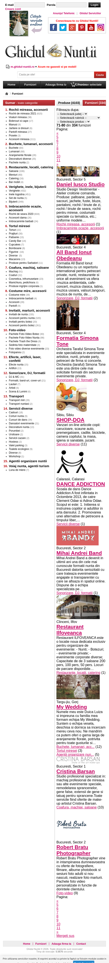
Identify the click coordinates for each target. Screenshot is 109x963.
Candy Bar (15, 240)
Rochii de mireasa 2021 (22, 113)
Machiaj (13, 271)
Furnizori (17, 93)
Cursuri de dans (18, 419)
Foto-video (64, 893)
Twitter (62, 27)
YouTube (91, 27)
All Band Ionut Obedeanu (74, 255)
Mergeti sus (65, 936)
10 (58, 156)
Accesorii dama (18, 217)
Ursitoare (14, 434)
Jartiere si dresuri (19, 128)
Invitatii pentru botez (20, 321)
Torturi (12, 229)
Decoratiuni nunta (19, 427)
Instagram (100, 27)
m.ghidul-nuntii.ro (22, 66)
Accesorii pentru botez (22, 325)
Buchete (13, 147)
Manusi (13, 124)
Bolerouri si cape (18, 120)
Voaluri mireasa (18, 117)
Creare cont (13, 9)
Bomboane (15, 248)
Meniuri (13, 174)
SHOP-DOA (70, 420)
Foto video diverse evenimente (26, 348)
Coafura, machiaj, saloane (76, 807)
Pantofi (13, 305)
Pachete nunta (17, 162)
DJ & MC (14, 376)
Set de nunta (16, 198)
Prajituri (13, 233)
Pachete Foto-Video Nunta (24, 337)
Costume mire (17, 294)
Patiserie (14, 237)
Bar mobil (14, 182)
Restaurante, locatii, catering (78, 672)
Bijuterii (13, 201)
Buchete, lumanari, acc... (75, 747)
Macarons (14, 259)
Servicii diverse (68, 444)
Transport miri (17, 400)
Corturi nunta (16, 416)
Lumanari (14, 151)
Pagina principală (6, 93)
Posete (13, 135)
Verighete (14, 190)
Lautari (13, 384)
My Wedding (71, 707)
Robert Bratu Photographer (73, 850)
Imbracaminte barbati (21, 221)
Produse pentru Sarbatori (23, 262)
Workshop (15, 456)
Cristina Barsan (75, 771)
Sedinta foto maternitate (22, 344)
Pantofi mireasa (18, 131)
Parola (51, 4)
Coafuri (13, 275)
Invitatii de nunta (18, 314)
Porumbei (14, 430)
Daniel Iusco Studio (80, 184)
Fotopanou (15, 352)
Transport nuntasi (19, 403)
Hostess (13, 441)
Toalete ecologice (19, 449)
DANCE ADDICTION (80, 484)
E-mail (9, 4)
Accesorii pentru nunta (22, 318)
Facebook (53, 27)
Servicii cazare (17, 438)
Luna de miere (17, 469)
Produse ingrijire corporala (24, 286)
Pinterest (81, 27)
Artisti (12, 387)
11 (58, 160)
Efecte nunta (16, 364)
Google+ (72, 27)
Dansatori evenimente (21, 423)
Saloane (13, 171)
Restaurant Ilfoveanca (69, 630)
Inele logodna (16, 194)
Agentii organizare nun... (75, 754)
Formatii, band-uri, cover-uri (25, 380)
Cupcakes (14, 244)
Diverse (13, 255)
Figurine (14, 251)
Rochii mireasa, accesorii (75, 224)
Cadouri (13, 412)
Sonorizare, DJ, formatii (74, 298)
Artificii (12, 368)
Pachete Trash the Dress (23, 341)
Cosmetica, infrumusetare (23, 278)
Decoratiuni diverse (20, 158)
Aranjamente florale (20, 155)
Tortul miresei (66, 750)
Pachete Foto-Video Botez (24, 334)
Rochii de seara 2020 (21, 213)
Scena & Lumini (18, 391)
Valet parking (16, 445)
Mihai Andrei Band (79, 553)
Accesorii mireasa (19, 139)
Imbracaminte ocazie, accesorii (80, 228)
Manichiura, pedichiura (22, 282)
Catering (14, 178)
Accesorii (14, 302)
